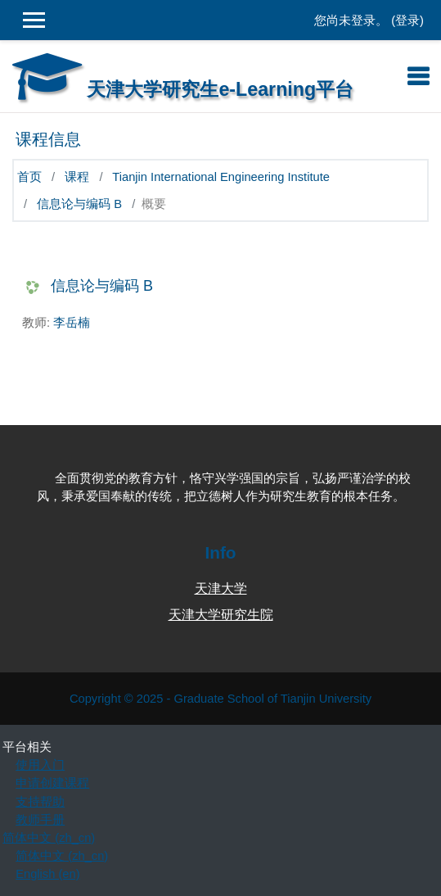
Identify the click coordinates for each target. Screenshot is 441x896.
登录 (407, 20)
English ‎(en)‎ (47, 873)
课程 (77, 176)
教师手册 (40, 819)
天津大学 (221, 588)
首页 (29, 176)
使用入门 (40, 765)
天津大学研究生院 (221, 615)
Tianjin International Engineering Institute (221, 176)
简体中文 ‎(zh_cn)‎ (48, 837)
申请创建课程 (52, 783)
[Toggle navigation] (418, 76)
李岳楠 (71, 322)
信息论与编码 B (79, 203)
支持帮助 (40, 801)
